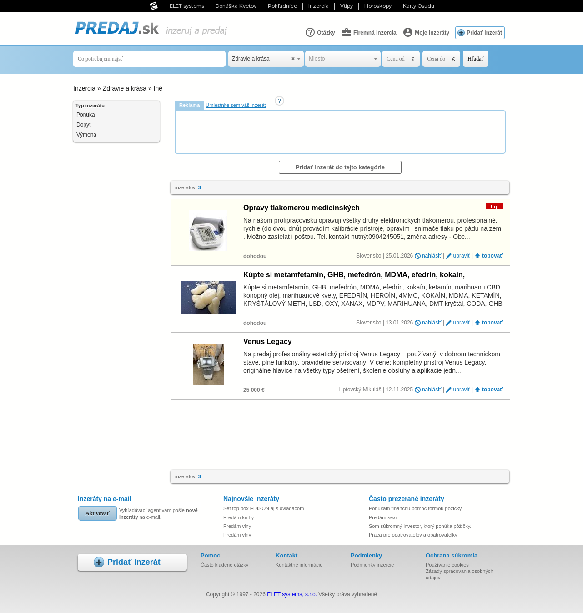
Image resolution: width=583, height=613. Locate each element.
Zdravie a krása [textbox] (263, 59)
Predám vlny (237, 526)
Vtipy (346, 6)
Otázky (320, 32)
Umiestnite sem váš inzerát (236, 105)
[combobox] (266, 59)
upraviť (461, 256)
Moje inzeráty (425, 32)
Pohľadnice (282, 6)
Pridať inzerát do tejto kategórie (340, 167)
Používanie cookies (447, 564)
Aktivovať (97, 513)
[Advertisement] (341, 131)
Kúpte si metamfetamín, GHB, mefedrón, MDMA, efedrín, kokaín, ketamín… (354, 275)
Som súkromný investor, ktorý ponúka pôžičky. (420, 526)
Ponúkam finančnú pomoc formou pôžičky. (415, 508)
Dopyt (83, 125)
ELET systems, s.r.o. (292, 594)
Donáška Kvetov (236, 6)
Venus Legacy (267, 341)
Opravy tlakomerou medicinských (301, 208)
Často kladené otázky (224, 564)
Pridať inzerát (484, 33)
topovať (492, 256)
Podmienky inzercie (372, 564)
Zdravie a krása (124, 88)
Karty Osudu (418, 6)
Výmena (86, 135)
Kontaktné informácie (299, 564)
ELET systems (187, 6)
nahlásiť (432, 256)
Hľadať (475, 59)
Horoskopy (378, 6)
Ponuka (85, 114)
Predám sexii (383, 517)
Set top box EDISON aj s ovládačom (263, 508)
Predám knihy (238, 517)
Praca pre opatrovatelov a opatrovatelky (413, 534)
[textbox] (343, 59)
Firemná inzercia (369, 32)
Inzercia (318, 6)
